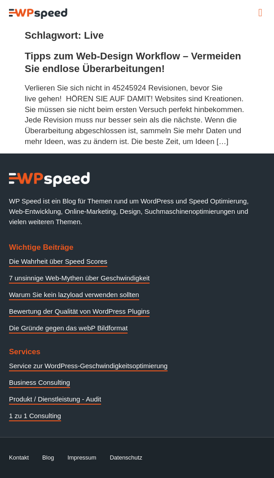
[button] (260, 13)
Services (24, 351)
